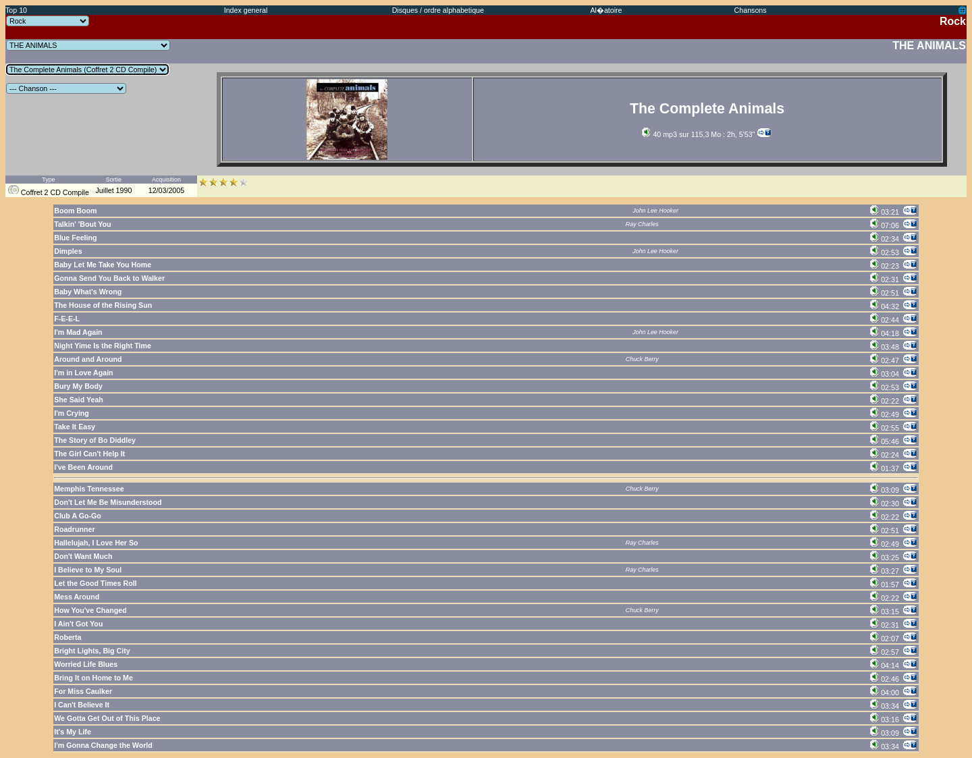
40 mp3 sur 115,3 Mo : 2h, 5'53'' (698, 134)
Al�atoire (606, 10)
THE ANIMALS (929, 45)
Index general (246, 10)
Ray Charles (642, 224)
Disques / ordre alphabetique (438, 10)
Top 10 (16, 10)
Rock (953, 21)
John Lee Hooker (655, 210)
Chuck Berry (642, 359)
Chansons (750, 10)
